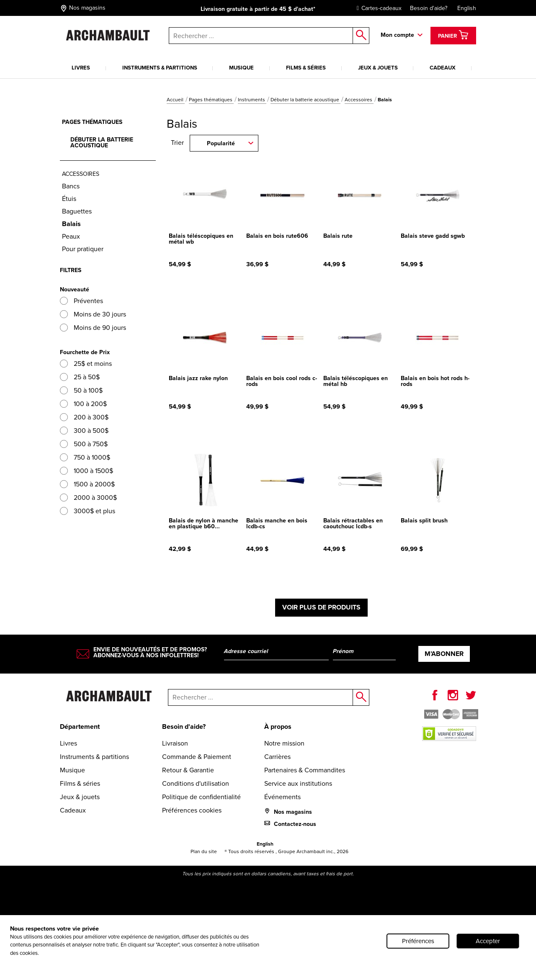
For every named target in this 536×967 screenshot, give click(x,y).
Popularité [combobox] (221, 143)
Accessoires (359, 99)
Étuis (69, 198)
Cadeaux (443, 68)
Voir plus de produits (321, 607)
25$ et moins (86, 363)
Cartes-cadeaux (377, 8)
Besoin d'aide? (428, 8)
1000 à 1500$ (86, 471)
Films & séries (306, 68)
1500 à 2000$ (87, 484)
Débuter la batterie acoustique (305, 99)
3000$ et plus (87, 511)
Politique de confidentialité (201, 797)
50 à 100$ (81, 390)
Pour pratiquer (82, 249)
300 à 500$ (84, 430)
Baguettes (77, 211)
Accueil (176, 99)
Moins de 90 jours (93, 327)
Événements (282, 797)
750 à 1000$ (85, 457)
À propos (277, 726)
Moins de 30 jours (93, 314)
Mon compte (397, 35)
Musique (241, 68)
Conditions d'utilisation (195, 783)
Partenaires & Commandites (304, 770)
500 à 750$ (84, 444)
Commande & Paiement (196, 756)
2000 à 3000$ (88, 497)
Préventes (81, 301)
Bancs (71, 186)
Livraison (175, 743)
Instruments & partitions (159, 68)
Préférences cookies (192, 810)
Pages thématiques (211, 99)
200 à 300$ (84, 417)
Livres (81, 68)
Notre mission (284, 743)
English (466, 8)
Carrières (277, 756)
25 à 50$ (80, 377)
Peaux (71, 236)
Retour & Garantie (188, 770)
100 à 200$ (83, 404)
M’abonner (444, 653)
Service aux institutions (298, 783)
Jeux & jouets (378, 68)
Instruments (252, 99)
